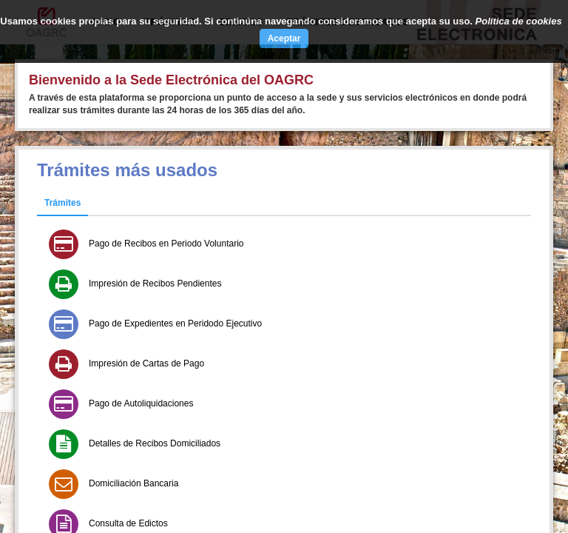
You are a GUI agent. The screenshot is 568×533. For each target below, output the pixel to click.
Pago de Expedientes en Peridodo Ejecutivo (175, 323)
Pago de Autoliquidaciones (141, 403)
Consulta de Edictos (128, 523)
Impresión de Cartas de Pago (146, 363)
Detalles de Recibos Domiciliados (154, 443)
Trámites (62, 202)
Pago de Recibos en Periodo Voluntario (166, 243)
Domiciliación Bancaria (133, 483)
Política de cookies (519, 21)
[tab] (62, 203)
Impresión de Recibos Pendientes (155, 283)
